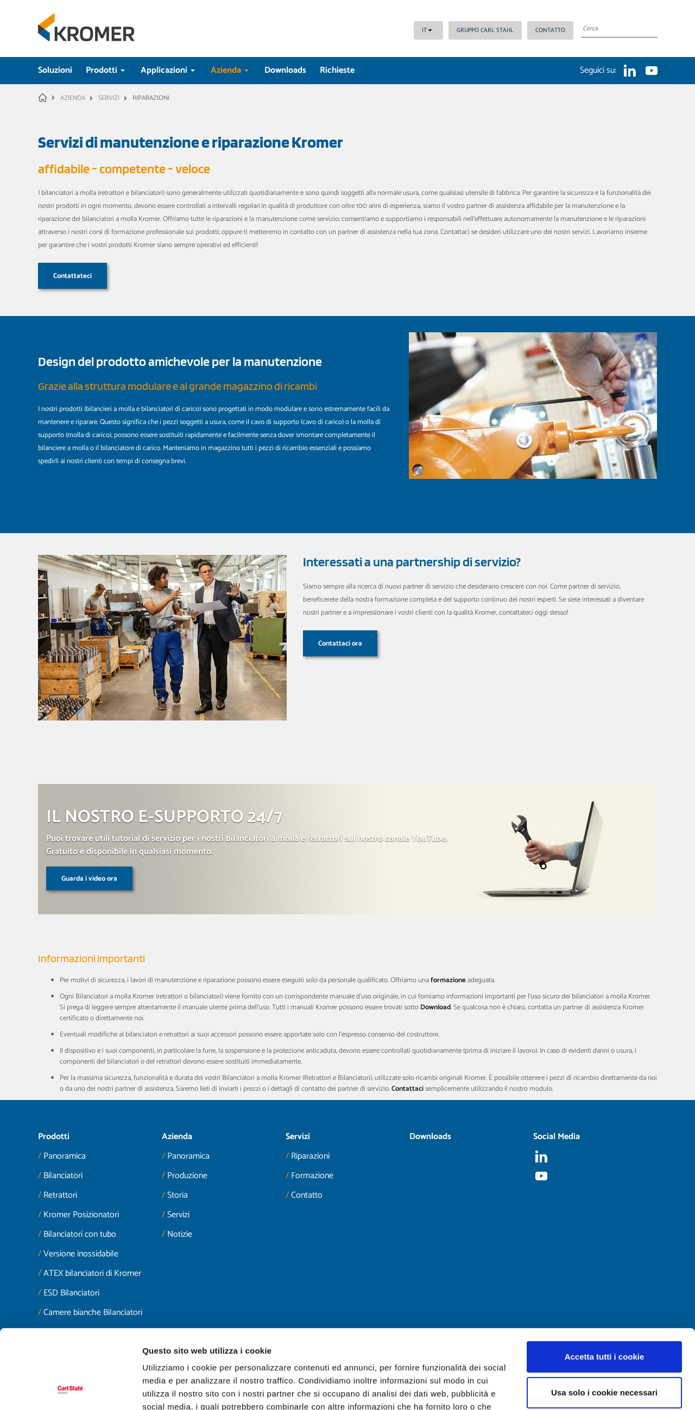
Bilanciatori (63, 1175)
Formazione (312, 1175)
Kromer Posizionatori (81, 1214)
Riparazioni (310, 1156)
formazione (448, 980)
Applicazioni (168, 70)
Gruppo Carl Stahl (485, 30)
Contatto (550, 30)
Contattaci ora (340, 643)
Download (435, 1007)
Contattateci (72, 276)
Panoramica (64, 1156)
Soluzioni (55, 70)
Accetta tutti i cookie (605, 1282)
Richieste (337, 70)
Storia (177, 1195)
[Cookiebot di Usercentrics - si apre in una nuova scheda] (70, 1389)
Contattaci (407, 1089)
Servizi (178, 1214)
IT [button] (427, 30)
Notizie (179, 1234)
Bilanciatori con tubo (79, 1234)
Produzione (187, 1175)
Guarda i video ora (89, 878)
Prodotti (105, 70)
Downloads (285, 70)
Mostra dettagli (171, 1388)
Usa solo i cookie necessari (604, 1318)
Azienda (230, 70)
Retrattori (60, 1195)
